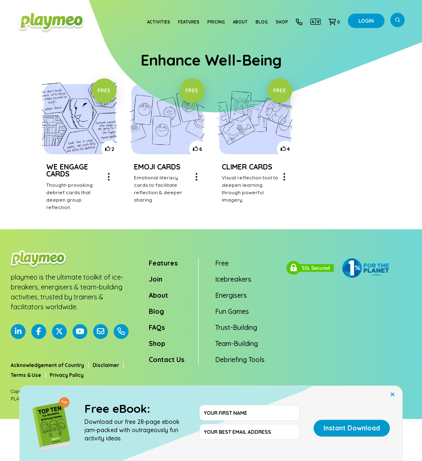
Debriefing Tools (240, 359)
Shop (282, 22)
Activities (158, 22)
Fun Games (232, 311)
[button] (334, 22)
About (240, 22)
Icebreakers (233, 279)
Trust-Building (236, 327)
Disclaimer (106, 365)
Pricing (216, 22)
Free (222, 263)
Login (366, 21)
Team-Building (236, 343)
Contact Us (166, 359)
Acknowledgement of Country (47, 365)
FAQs (157, 327)
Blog (262, 22)
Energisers (231, 295)
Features (188, 22)
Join (155, 279)
